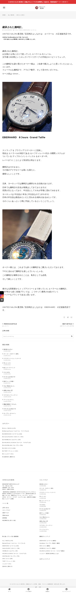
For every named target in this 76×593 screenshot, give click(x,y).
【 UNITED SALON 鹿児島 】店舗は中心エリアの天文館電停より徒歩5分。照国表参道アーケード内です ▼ (38, 2)
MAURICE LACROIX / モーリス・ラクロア (16, 442)
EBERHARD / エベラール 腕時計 (47, 540)
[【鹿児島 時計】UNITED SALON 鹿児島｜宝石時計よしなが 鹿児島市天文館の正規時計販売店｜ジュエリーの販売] (38, 7)
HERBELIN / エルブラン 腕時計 (47, 548)
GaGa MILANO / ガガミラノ (12, 436)
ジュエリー (7, 454)
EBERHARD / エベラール (29, 30)
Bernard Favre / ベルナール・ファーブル (15, 431)
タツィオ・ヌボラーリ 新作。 (12, 354)
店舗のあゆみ (5, 515)
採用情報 (4, 518)
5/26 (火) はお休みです (10, 409)
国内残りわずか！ (8, 349)
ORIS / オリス (8, 448)
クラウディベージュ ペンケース (12, 358)
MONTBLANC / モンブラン (11, 445)
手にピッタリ (7, 363)
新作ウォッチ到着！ (9, 381)
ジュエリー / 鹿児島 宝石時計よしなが (49, 553)
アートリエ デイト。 (9, 399)
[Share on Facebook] (64, 317)
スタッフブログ (6, 510)
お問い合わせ (5, 507)
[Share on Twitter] (68, 317)
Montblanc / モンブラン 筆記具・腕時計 (49, 543)
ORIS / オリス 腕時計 (44, 546)
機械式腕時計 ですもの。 (10, 404)
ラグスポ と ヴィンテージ (11, 395)
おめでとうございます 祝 (67, 326)
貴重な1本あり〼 (8, 390)
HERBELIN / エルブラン (11, 439)
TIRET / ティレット (9, 451)
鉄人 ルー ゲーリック (9, 367)
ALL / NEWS (19, 30)
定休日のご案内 (8, 456)
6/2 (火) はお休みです (9, 377)
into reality (7, 372)
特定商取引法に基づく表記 (9, 520)
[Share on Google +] (71, 317)
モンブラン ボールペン (10, 413)
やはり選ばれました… (9, 386)
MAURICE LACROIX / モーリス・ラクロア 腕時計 (52, 551)
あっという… (5, 326)
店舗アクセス (5, 512)
